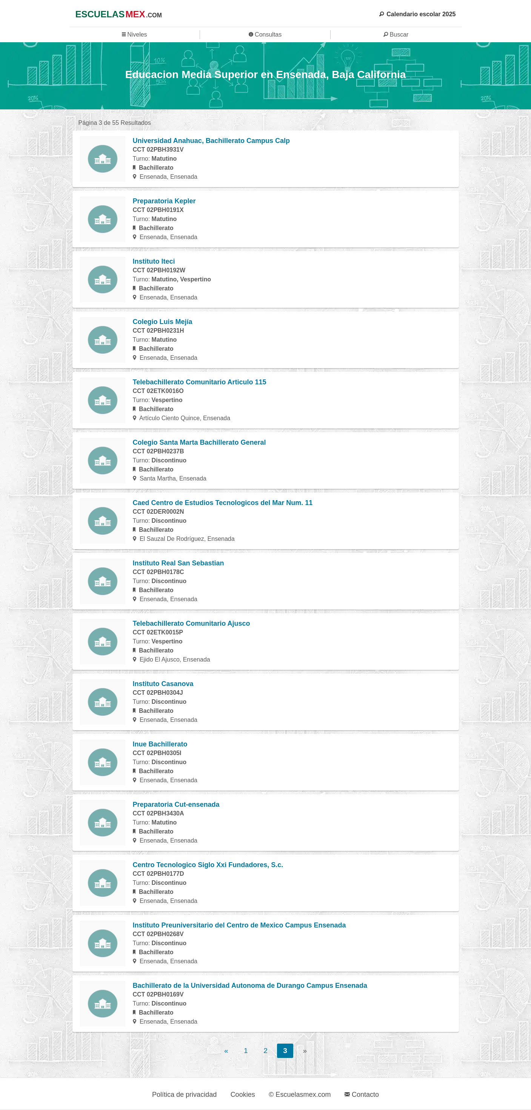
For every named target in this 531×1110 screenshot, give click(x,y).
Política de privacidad (184, 1094)
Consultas (265, 34)
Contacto (362, 1094)
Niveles (134, 34)
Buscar (395, 34)
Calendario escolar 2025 (417, 14)
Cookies (243, 1094)
